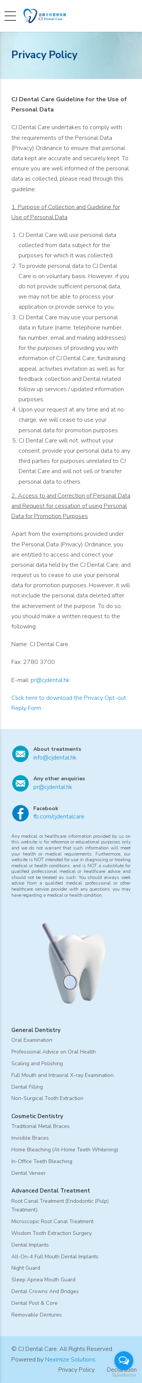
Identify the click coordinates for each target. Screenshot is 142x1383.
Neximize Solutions (70, 1359)
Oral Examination (31, 1040)
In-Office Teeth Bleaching (41, 1161)
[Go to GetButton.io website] (124, 1375)
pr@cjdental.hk (50, 680)
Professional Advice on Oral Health (53, 1051)
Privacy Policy (76, 1370)
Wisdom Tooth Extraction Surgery (51, 1233)
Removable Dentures (36, 1314)
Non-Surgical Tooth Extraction (47, 1098)
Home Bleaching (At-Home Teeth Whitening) (64, 1149)
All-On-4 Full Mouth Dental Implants (54, 1256)
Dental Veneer (28, 1173)
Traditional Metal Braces (40, 1126)
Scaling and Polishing (37, 1063)
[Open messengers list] (123, 1360)
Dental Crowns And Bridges (45, 1291)
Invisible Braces (30, 1138)
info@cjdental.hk (54, 757)
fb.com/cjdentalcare (58, 816)
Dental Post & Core (34, 1303)
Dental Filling (27, 1087)
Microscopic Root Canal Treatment (52, 1221)
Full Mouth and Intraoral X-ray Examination (62, 1075)
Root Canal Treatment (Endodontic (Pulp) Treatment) (60, 1205)
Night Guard (25, 1268)
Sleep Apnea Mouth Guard (43, 1279)
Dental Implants (30, 1244)
